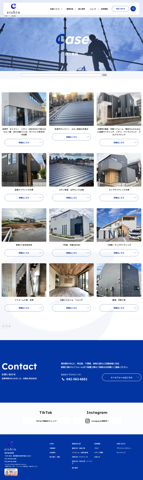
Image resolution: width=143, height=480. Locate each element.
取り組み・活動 (55, 457)
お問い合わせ (120, 9)
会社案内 (52, 452)
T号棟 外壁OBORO (72, 245)
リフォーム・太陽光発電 (80, 452)
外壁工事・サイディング (80, 457)
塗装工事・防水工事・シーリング (82, 462)
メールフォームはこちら (122, 377)
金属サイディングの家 (24, 189)
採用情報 (104, 9)
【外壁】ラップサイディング (119, 245)
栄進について (55, 9)
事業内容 (69, 9)
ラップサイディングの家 (119, 189)
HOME (5, 16)
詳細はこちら (24, 142)
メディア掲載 (98, 452)
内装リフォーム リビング (71, 300)
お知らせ (97, 457)
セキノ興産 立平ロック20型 (71, 189)
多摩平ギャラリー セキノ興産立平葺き (71, 129)
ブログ (96, 448)
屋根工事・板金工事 (78, 448)
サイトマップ (121, 452)
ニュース (93, 9)
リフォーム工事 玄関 (24, 300)
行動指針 (52, 448)
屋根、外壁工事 (119, 300)
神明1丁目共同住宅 (24, 245)
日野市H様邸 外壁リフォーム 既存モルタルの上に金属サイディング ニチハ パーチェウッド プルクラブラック (119, 132)
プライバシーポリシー (124, 448)
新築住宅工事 (76, 444)
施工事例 (81, 9)
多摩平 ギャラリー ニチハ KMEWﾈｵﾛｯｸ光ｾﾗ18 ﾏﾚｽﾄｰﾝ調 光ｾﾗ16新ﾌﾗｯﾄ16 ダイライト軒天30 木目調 (25, 132)
